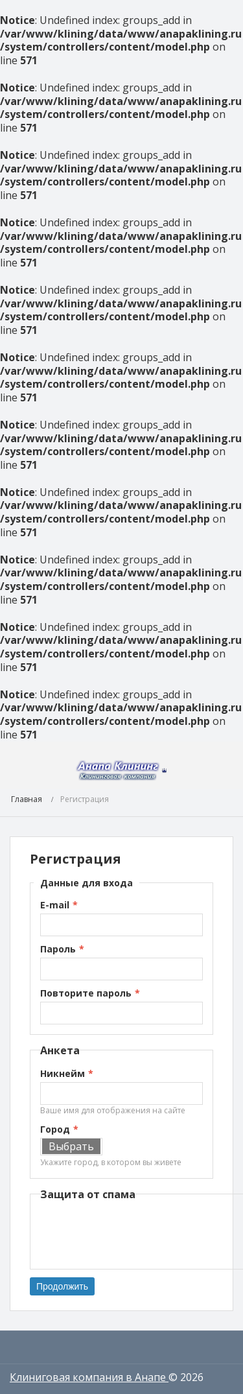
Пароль (58, 949)
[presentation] (138, 1234)
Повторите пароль (86, 993)
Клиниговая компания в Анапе (89, 1377)
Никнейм (62, 1073)
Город (55, 1129)
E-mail (54, 905)
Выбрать (71, 1146)
